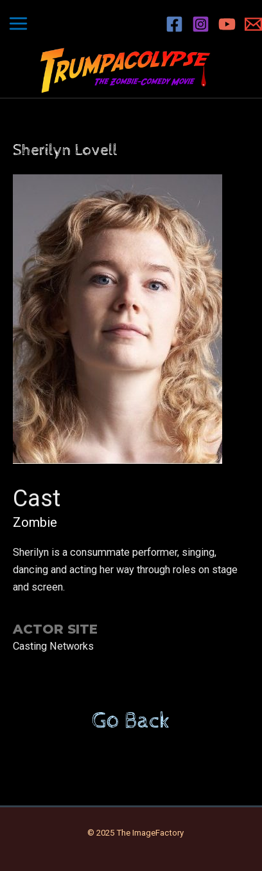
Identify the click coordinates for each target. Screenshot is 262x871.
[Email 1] (253, 24)
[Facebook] (174, 24)
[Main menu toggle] (18, 23)
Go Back (131, 721)
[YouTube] (227, 24)
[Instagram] (200, 24)
